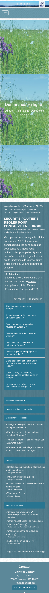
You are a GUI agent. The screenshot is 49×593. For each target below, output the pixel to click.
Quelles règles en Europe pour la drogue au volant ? (21, 353)
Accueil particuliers (13, 206)
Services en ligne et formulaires (20, 409)
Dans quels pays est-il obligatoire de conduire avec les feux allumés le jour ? (22, 363)
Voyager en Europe (16, 493)
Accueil (9, 110)
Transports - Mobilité (33, 206)
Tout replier (20, 299)
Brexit (19, 277)
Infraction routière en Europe (20, 477)
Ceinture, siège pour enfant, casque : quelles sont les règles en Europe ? (22, 375)
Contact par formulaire (24, 587)
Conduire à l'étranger (16, 209)
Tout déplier (37, 299)
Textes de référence (14, 401)
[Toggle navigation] (5, 12)
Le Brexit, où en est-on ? (20, 541)
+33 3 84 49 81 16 (24, 583)
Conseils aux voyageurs (20, 512)
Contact (24, 566)
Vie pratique (22, 110)
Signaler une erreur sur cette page (26, 551)
